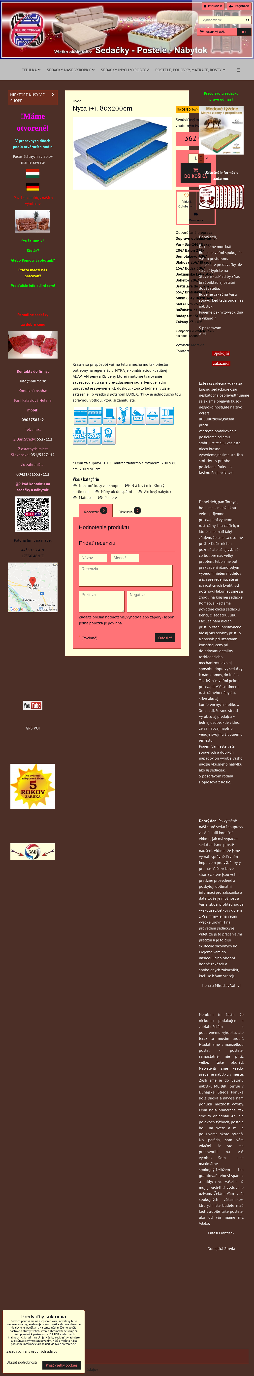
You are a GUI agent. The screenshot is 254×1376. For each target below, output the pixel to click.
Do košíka (195, 173)
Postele (110, 497)
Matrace (85, 497)
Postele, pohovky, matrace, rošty (190, 69)
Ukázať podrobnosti (21, 1362)
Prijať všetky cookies (61, 1365)
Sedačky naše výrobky (71, 69)
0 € (244, 32)
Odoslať (165, 637)
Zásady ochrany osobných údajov (31, 1351)
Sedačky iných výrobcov (125, 69)
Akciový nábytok (157, 491)
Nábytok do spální (116, 491)
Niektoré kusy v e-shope (99, 485)
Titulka (31, 69)
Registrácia (239, 6)
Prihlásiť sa (213, 6)
